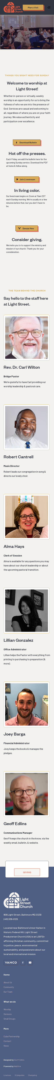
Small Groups (9, 1018)
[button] (49, 7)
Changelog (32, 1075)
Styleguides (19, 1075)
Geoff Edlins (19, 1060)
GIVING (27, 877)
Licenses (7, 1075)
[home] (13, 7)
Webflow (17, 1066)
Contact (7, 1041)
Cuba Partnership (12, 1036)
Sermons (8, 1014)
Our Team (8, 991)
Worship (7, 1009)
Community (9, 987)
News (6, 1045)
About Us (8, 982)
